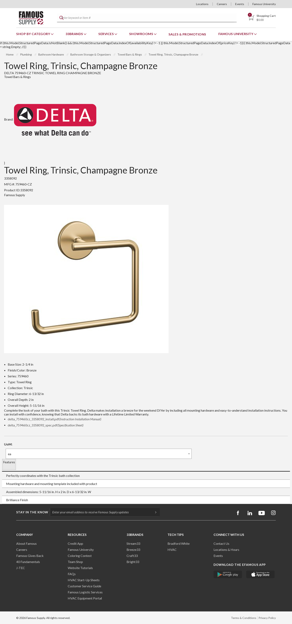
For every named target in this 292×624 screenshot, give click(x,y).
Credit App (75, 543)
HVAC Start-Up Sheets (84, 580)
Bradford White (178, 543)
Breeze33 (133, 549)
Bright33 (133, 562)
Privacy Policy (267, 618)
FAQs (72, 574)
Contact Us (221, 543)
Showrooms (141, 34)
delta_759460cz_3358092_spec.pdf (45, 425)
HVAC (172, 549)
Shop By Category (33, 34)
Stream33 (133, 543)
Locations (202, 4)
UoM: (8, 444)
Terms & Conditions (243, 618)
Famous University (264, 4)
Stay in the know (32, 512)
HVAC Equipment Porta (84, 598)
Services (106, 34)
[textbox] (146, 17)
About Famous (26, 543)
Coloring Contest (80, 556)
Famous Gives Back (30, 556)
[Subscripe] (154, 512)
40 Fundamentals (28, 562)
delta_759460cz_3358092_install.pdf (54, 419)
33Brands (74, 34)
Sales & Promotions (187, 34)
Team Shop (75, 562)
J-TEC (20, 568)
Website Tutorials (80, 568)
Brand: (50, 119)
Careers (222, 4)
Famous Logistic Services (85, 592)
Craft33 (132, 556)
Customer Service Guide (84, 586)
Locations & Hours (226, 549)
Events (239, 4)
